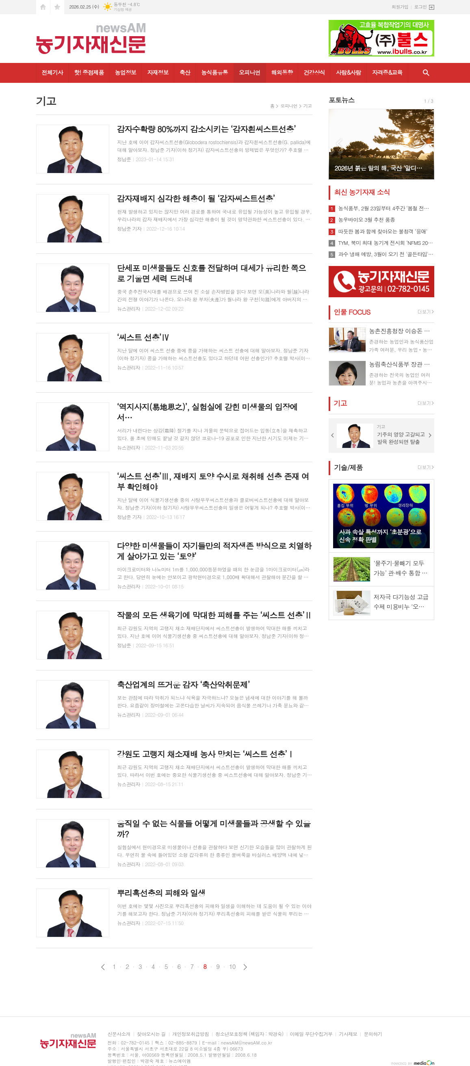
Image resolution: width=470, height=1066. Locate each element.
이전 (103, 967)
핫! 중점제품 (89, 72)
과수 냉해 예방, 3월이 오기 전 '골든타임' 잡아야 (386, 254)
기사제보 (348, 1034)
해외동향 (282, 72)
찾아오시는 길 (151, 1034)
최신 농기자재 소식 (362, 192)
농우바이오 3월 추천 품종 (366, 219)
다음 (245, 967)
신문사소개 (119, 1034)
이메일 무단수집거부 (311, 1034)
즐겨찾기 (57, 7)
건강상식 (314, 72)
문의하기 (373, 1034)
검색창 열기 (426, 73)
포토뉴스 (342, 100)
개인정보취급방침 (190, 1034)
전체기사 (52, 72)
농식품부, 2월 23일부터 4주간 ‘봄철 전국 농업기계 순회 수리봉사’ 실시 (386, 208)
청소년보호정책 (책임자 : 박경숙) (249, 1034)
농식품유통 (214, 72)
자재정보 (158, 72)
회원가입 (400, 7)
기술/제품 (348, 467)
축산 (185, 72)
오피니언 (249, 72)
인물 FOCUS (352, 312)
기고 (307, 106)
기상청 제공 (123, 9)
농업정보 (125, 72)
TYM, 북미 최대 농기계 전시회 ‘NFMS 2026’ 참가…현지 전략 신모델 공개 (386, 242)
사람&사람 (348, 72)
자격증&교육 (387, 72)
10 (232, 966)
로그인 (420, 7)
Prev (339, 143)
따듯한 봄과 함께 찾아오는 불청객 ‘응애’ (382, 231)
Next (424, 143)
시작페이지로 (43, 7)
